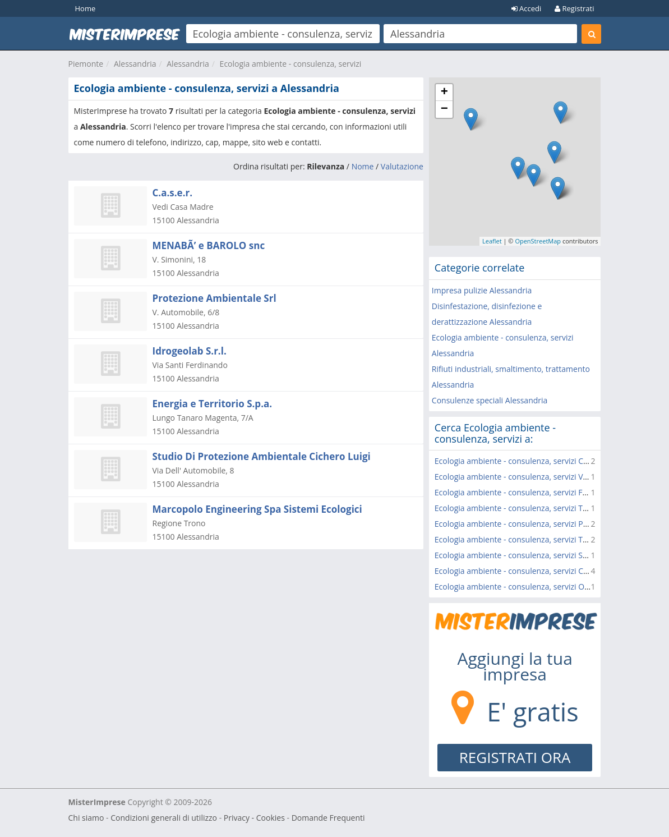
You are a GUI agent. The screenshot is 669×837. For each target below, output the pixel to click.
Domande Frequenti (328, 817)
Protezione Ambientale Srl (214, 298)
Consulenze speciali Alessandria (490, 400)
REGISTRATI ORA (515, 757)
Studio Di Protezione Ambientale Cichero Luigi (262, 456)
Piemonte (86, 63)
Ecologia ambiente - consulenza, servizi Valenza (521, 476)
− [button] (444, 109)
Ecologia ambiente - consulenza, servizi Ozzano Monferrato (542, 586)
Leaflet (492, 241)
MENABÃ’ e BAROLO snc (209, 245)
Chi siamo (86, 817)
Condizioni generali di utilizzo (163, 817)
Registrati (574, 8)
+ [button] (444, 92)
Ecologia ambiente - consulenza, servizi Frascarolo (525, 492)
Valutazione (402, 166)
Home (85, 8)
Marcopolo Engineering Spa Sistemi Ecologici (257, 509)
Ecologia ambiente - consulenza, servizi (291, 63)
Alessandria (135, 63)
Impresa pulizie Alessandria (482, 290)
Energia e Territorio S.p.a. (213, 403)
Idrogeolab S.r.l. (190, 350)
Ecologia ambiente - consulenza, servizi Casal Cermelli (532, 461)
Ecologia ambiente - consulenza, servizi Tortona (521, 539)
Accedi (526, 8)
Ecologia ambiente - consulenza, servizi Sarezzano (525, 555)
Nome (363, 166)
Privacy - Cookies (254, 817)
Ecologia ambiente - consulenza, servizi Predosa (521, 523)
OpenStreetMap (538, 241)
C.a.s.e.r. (173, 192)
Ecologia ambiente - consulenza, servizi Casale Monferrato (540, 570)
